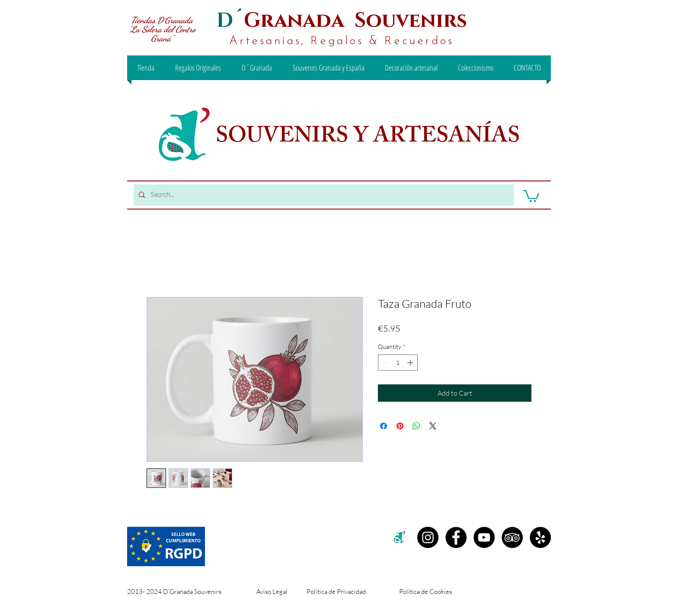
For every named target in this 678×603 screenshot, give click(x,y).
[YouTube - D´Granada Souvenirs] (484, 537)
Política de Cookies (425, 591)
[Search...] (323, 195)
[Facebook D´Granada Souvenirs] (456, 537)
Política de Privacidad (336, 591)
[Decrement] (384, 362)
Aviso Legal (272, 591)
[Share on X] (433, 426)
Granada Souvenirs (355, 20)
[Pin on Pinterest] (400, 426)
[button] (531, 195)
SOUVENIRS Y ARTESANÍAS (370, 138)
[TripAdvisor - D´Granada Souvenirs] (512, 537)
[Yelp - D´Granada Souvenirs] (540, 537)
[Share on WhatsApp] (416, 426)
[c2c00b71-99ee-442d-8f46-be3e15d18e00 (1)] (399, 537)
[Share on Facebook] (383, 426)
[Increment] (411, 362)
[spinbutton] (398, 362)
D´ (230, 20)
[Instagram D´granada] (427, 537)
